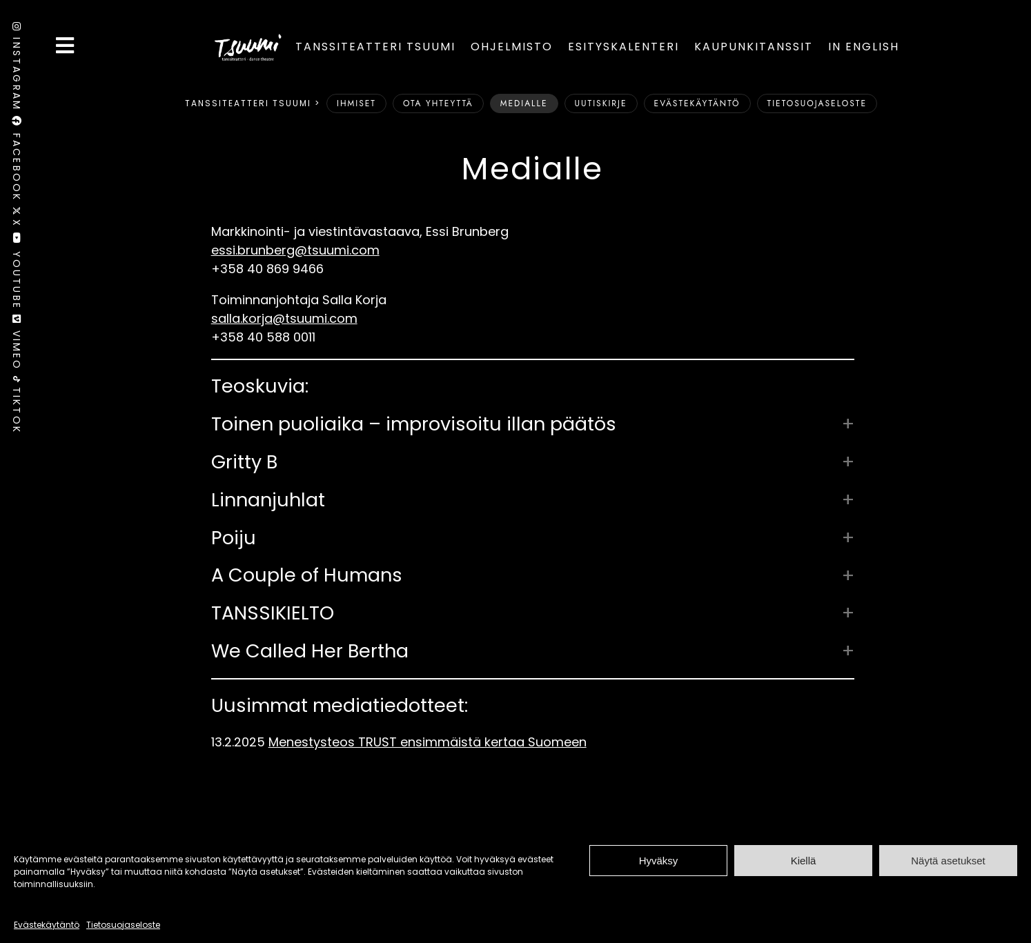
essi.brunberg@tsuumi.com (295, 250)
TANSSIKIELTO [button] (272, 613)
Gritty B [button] (244, 462)
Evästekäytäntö (46, 925)
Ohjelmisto (512, 46)
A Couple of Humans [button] (306, 575)
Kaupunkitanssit (753, 46)
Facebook (16, 161)
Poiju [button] (233, 538)
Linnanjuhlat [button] (268, 500)
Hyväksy (658, 860)
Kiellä (803, 860)
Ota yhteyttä (438, 103)
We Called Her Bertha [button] (310, 651)
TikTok (16, 405)
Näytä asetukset (948, 860)
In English (863, 46)
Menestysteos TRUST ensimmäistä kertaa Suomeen (427, 742)
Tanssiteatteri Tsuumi (375, 46)
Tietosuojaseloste (123, 925)
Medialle (524, 103)
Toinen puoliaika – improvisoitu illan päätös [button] (413, 424)
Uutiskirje (601, 103)
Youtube (16, 273)
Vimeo (16, 345)
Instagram (16, 69)
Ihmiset (356, 103)
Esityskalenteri (623, 46)
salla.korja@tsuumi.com (284, 318)
